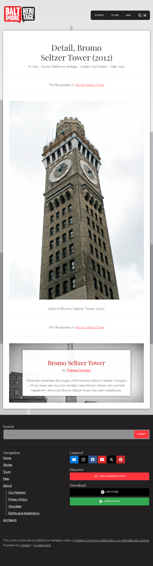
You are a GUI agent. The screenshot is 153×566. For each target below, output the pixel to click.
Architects (9, 520)
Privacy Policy (17, 499)
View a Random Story (109, 476)
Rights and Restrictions (23, 513)
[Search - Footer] (69, 434)
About (7, 486)
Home (7, 458)
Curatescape (42, 545)
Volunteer (15, 506)
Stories (99, 15)
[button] (142, 15)
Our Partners (17, 492)
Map (128, 15)
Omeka (25, 545)
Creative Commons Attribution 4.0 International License (111, 540)
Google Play (109, 501)
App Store (109, 492)
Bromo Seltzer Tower (90, 85)
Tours (115, 15)
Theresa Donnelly (79, 370)
